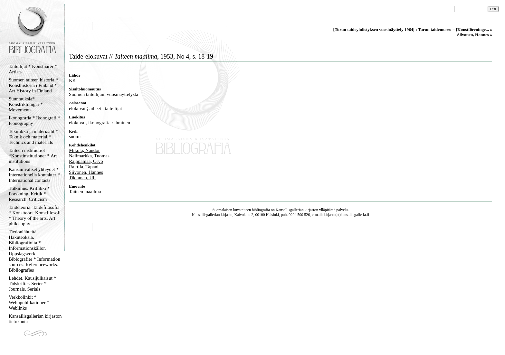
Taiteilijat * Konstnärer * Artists (33, 69)
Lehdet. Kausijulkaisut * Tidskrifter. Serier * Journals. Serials (32, 284)
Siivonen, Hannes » (474, 34)
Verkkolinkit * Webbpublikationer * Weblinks (29, 302)
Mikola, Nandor (84, 150)
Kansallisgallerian (290, 210)
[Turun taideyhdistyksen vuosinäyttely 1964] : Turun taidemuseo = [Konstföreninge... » (412, 29)
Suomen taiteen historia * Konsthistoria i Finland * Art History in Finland (33, 85)
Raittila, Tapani (84, 166)
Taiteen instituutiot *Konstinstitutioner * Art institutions (33, 156)
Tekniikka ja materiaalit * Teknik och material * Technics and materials (33, 137)
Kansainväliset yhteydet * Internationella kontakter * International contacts (34, 175)
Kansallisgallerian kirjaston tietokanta (35, 318)
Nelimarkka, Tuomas (89, 155)
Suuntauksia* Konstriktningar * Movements (26, 104)
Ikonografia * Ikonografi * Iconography (34, 120)
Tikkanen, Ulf (82, 177)
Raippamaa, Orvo (86, 161)
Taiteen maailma (85, 191)
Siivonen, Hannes (86, 172)
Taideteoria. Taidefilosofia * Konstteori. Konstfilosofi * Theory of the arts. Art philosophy (35, 215)
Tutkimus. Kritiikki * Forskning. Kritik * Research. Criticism (29, 194)
